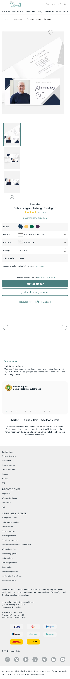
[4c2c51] (37, 226)
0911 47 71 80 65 (16, 612)
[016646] (32, 226)
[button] (51, 32)
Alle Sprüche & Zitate (9, 518)
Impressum (6, 494)
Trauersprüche (7, 567)
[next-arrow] (64, 333)
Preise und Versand (9, 456)
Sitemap (5, 479)
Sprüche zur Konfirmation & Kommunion (16, 545)
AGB (3, 507)
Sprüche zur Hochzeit (10, 540)
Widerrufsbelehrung (9, 498)
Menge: (6, 250)
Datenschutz (6, 503)
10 (49, 411)
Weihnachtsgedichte (9, 549)
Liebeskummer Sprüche (10, 522)
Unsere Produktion (9, 470)
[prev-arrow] (6, 333)
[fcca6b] (26, 226)
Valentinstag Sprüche (9, 554)
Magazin (5, 474)
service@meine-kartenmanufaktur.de (18, 602)
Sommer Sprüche (8, 531)
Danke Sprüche (7, 527)
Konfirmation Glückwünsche (12, 576)
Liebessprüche (7, 558)
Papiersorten (6, 461)
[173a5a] (20, 226)
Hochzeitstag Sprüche (10, 572)
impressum (7, 671)
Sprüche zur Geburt (9, 581)
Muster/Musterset (8, 465)
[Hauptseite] (15, 4)
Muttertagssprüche (9, 536)
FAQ (3, 483)
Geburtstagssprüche (9, 563)
